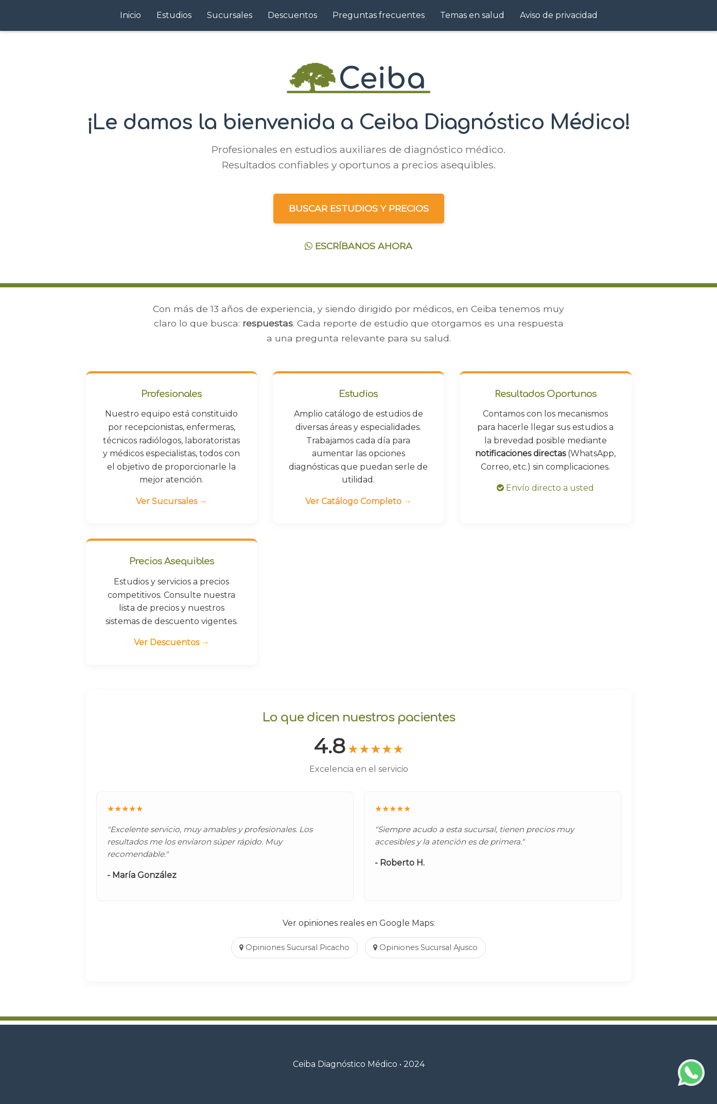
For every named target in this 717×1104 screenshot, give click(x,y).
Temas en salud (472, 15)
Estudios (173, 15)
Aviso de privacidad (559, 15)
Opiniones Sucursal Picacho (294, 947)
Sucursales (229, 15)
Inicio (130, 15)
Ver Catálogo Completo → (358, 501)
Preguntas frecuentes (379, 15)
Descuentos (292, 15)
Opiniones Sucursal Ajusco (425, 947)
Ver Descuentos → (171, 642)
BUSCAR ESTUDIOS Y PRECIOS (359, 208)
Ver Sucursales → (171, 501)
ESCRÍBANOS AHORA (358, 245)
